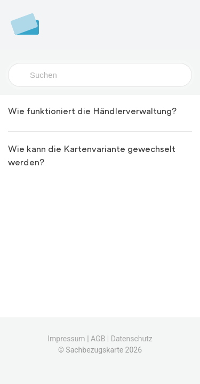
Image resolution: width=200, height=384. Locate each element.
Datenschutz (132, 338)
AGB (98, 338)
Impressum (66, 338)
